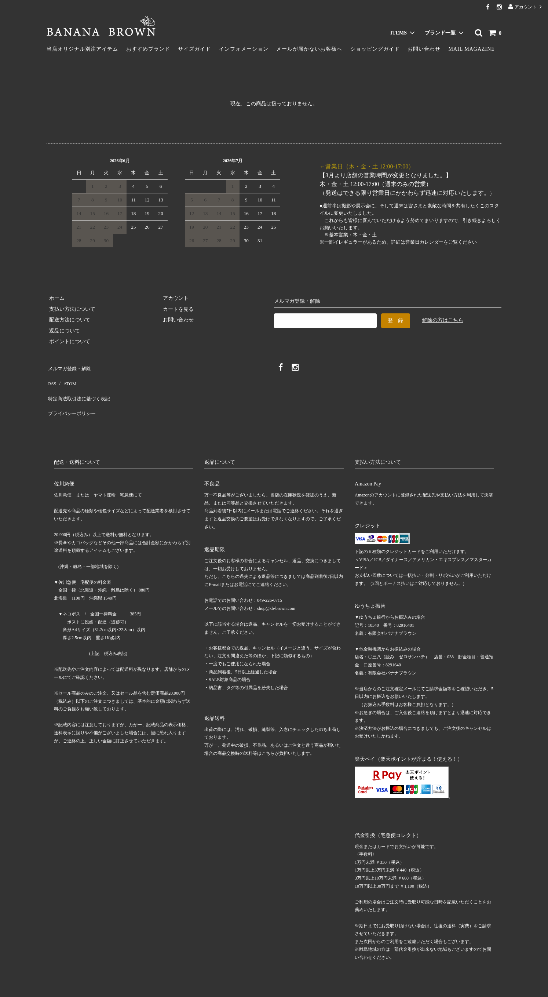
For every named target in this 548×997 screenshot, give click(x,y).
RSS (51, 378)
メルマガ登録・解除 (70, 367)
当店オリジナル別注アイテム (82, 49)
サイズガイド (194, 49)
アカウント (526, 7)
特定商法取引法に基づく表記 (80, 389)
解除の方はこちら (442, 320)
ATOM (66, 378)
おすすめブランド (148, 49)
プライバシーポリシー (72, 399)
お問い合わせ (424, 49)
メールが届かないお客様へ (309, 49)
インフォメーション (243, 49)
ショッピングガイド (375, 49)
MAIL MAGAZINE (472, 49)
